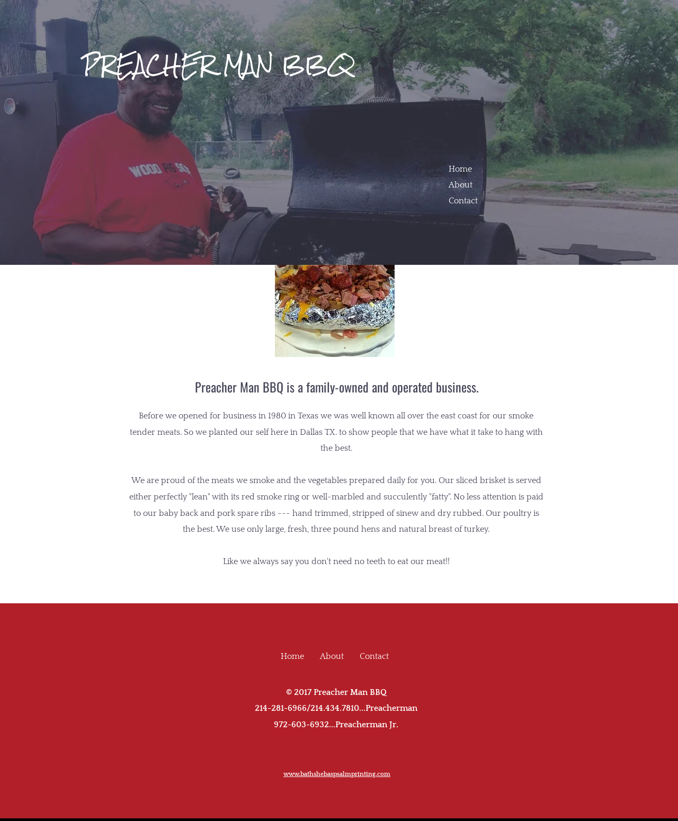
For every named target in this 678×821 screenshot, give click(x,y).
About (460, 185)
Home (460, 169)
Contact (463, 201)
